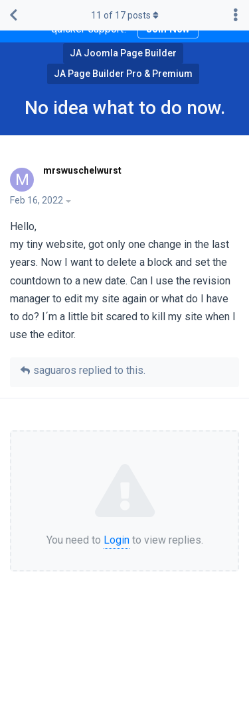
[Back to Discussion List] (13, 15)
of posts (125, 15)
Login (116, 540)
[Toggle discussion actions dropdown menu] (235, 15)
